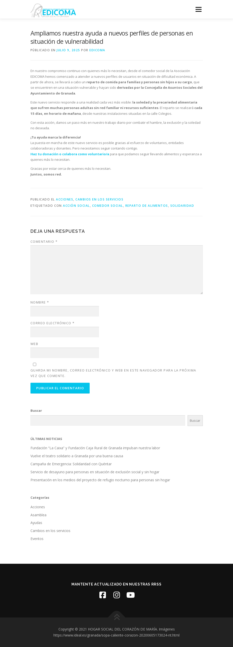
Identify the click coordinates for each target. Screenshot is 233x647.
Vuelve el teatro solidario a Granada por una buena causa (76, 456)
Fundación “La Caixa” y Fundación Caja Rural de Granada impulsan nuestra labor (95, 448)
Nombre (39, 302)
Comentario (44, 241)
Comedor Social (107, 206)
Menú (198, 9)
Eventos (36, 538)
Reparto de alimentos (146, 206)
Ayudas (36, 522)
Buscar (36, 410)
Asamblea (38, 514)
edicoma (97, 50)
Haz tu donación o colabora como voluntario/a (69, 154)
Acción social (76, 206)
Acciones (64, 199)
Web (34, 344)
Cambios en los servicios (99, 199)
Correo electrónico (52, 323)
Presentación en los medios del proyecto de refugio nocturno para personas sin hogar (100, 480)
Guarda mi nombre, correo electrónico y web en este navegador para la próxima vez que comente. (113, 373)
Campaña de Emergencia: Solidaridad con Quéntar (71, 464)
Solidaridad (182, 206)
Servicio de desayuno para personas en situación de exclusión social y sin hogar (94, 472)
